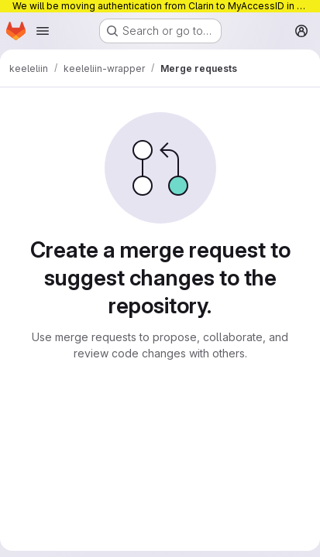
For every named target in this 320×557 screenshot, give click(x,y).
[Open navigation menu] (42, 31)
